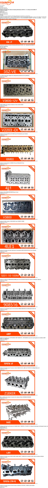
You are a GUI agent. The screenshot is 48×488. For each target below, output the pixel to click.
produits (1, 6)
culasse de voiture (4, 15)
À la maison (2, 5)
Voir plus (44, 17)
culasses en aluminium (25, 15)
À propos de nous (3, 7)
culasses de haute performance (14, 15)
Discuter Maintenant (4, 8)
